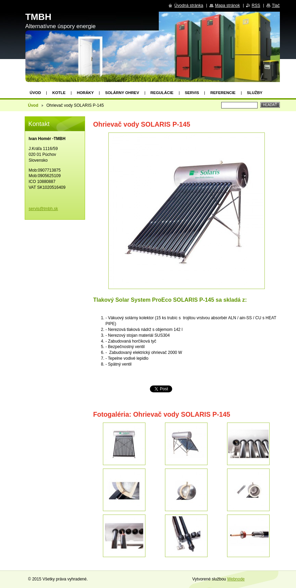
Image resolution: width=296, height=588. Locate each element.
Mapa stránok (227, 5)
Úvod (35, 93)
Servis (192, 93)
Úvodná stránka (188, 5)
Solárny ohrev (122, 93)
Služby (255, 93)
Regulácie (162, 93)
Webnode (236, 579)
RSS (256, 5)
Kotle (59, 93)
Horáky (85, 93)
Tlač (276, 5)
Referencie (222, 93)
